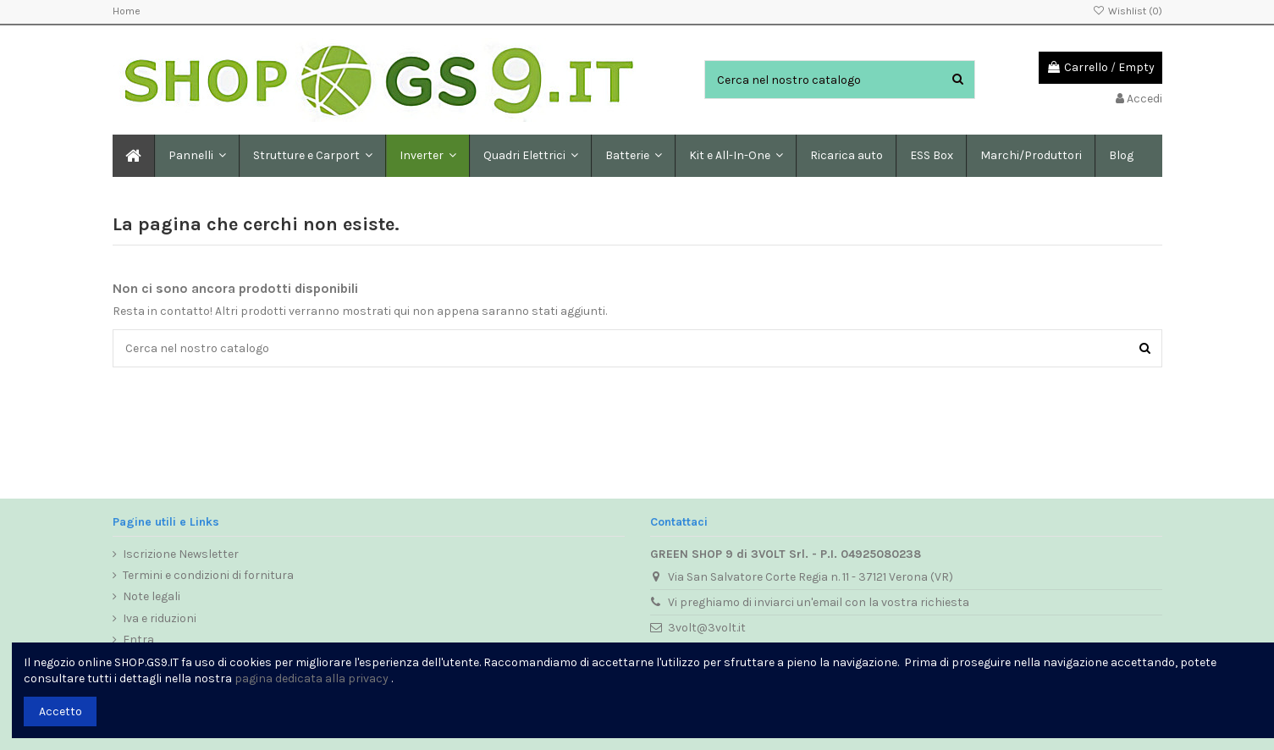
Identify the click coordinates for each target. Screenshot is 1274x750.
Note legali (151, 596)
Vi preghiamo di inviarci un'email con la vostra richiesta (818, 602)
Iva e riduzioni (159, 618)
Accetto (60, 711)
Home (127, 11)
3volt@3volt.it (707, 627)
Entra (138, 639)
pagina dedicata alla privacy (311, 678)
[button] (312, 156)
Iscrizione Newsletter (181, 554)
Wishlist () (1126, 11)
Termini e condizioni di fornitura (208, 575)
